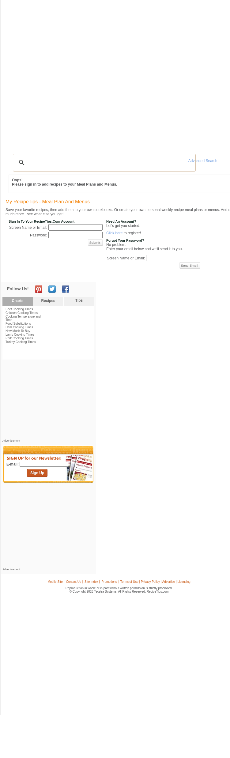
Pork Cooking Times (19, 338)
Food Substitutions (18, 323)
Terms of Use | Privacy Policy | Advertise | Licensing (155, 581)
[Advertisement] (48, 401)
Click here (114, 233)
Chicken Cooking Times (22, 313)
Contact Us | (74, 581)
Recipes (48, 301)
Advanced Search (202, 161)
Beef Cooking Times (19, 309)
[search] (103, 162)
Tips (79, 300)
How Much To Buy (18, 331)
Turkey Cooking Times (21, 342)
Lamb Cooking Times (20, 334)
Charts (17, 301)
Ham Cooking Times (19, 327)
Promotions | (110, 581)
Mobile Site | (55, 581)
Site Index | (92, 581)
